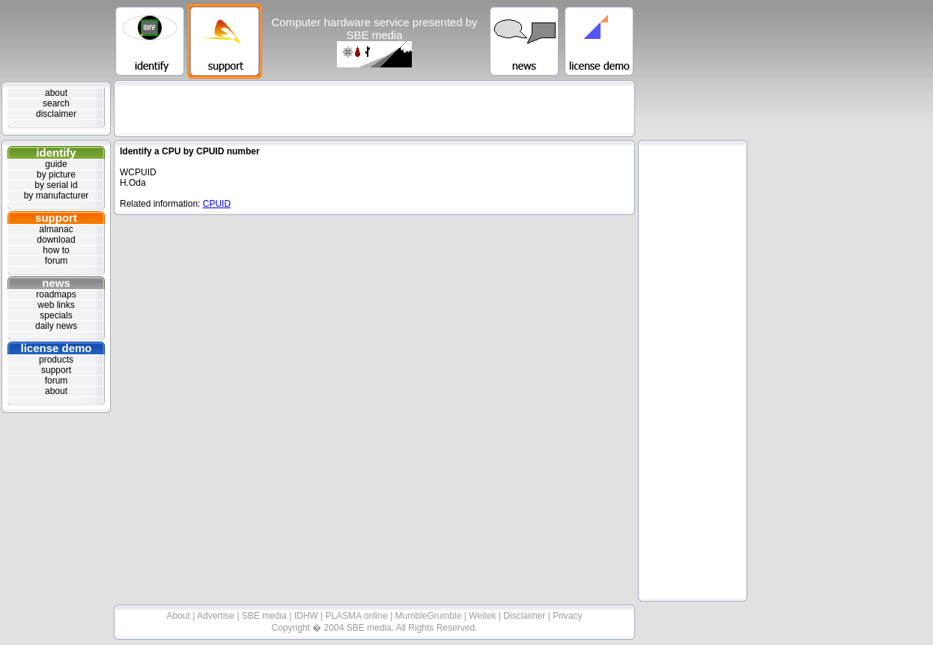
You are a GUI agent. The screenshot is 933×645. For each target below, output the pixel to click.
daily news (56, 326)
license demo (55, 348)
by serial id (55, 185)
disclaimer (56, 114)
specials (56, 315)
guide (56, 164)
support (56, 217)
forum (56, 260)
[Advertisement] (374, 108)
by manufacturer (56, 195)
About (180, 616)
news (56, 282)
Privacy (567, 616)
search (56, 103)
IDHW (307, 616)
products (56, 359)
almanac (56, 229)
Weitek (484, 616)
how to (56, 250)
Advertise (217, 616)
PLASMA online (357, 616)
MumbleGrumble (429, 616)
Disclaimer (525, 616)
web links (55, 305)
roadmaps (56, 294)
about (56, 93)
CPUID (217, 204)
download (56, 239)
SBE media (265, 616)
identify (56, 152)
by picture (56, 174)
